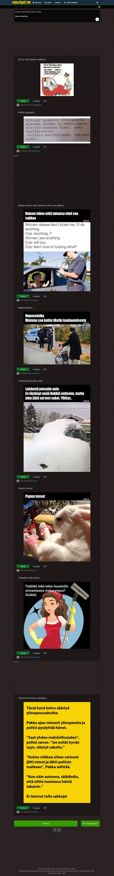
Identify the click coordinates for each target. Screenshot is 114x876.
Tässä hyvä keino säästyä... (32, 698)
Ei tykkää (36, 101)
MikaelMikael (37, 105)
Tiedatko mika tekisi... (29, 578)
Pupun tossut (25, 488)
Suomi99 (36, 373)
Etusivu (46, 823)
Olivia (35, 481)
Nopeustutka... (26, 307)
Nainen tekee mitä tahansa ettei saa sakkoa (41, 205)
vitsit (16, 6)
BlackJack (36, 151)
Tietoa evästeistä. (21, 16)
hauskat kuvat (29, 6)
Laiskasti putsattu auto (30, 381)
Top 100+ (48, 2)
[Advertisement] (57, 39)
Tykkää (22, 101)
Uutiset (58, 2)
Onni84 (35, 812)
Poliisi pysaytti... (27, 112)
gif (21, 6)
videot (38, 6)
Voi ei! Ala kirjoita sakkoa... (32, 59)
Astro (35, 570)
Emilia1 (35, 300)
